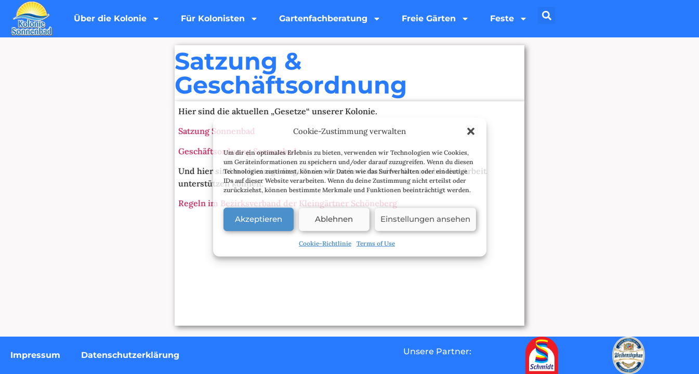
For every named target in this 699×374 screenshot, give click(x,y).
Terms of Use (376, 243)
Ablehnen (334, 219)
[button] (471, 131)
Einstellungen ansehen (425, 219)
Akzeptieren (258, 219)
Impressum (35, 355)
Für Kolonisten (219, 18)
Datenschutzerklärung (130, 355)
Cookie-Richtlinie (325, 243)
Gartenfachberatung (330, 18)
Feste (508, 18)
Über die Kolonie (117, 18)
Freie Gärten (435, 18)
